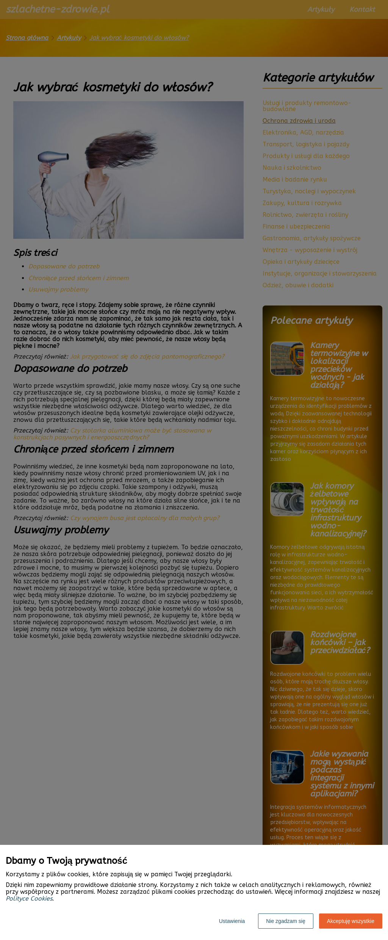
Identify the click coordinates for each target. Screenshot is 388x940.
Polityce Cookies (29, 898)
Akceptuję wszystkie (350, 921)
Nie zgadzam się (285, 921)
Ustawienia (232, 921)
